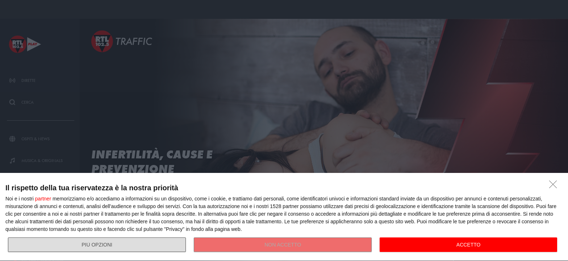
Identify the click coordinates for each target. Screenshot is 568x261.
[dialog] (284, 217)
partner (43, 198)
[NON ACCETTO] (555, 186)
